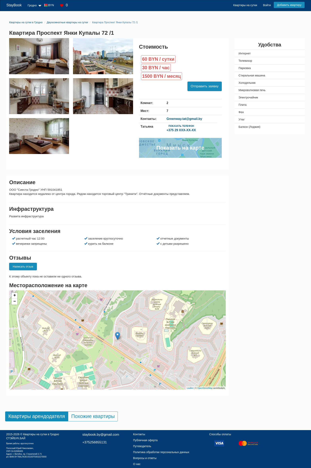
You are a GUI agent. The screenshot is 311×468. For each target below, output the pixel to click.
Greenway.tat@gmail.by (184, 118)
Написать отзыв (23, 266)
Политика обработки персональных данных (161, 452)
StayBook (14, 5)
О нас (136, 464)
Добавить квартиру (289, 5)
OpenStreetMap (205, 388)
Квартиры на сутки (245, 5)
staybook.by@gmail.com (100, 434)
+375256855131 (94, 442)
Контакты (139, 434)
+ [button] (14, 296)
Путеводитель (142, 446)
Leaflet (190, 388)
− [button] (14, 302)
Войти (267, 5)
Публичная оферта (145, 440)
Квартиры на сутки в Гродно (41, 434)
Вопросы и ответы (144, 458)
